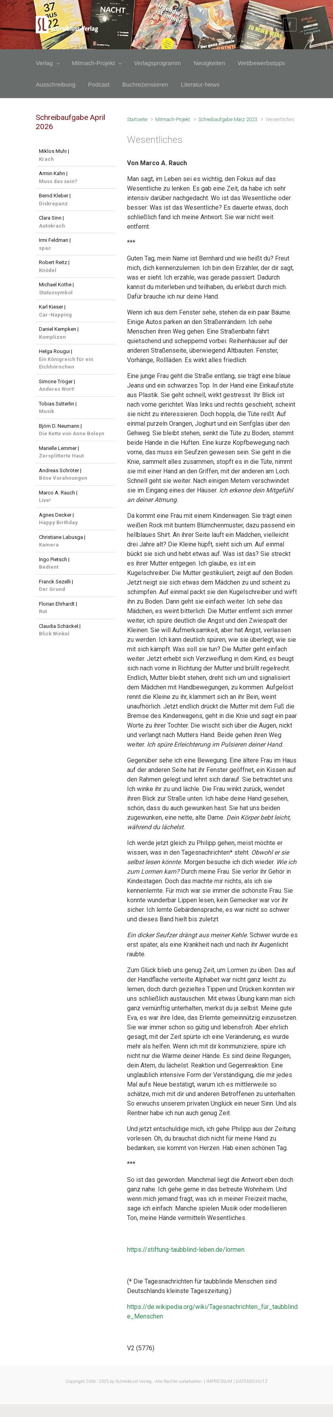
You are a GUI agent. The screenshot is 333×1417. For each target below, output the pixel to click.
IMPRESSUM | (220, 1381)
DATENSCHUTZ (252, 1381)
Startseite (137, 119)
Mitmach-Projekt (172, 119)
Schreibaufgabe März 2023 (227, 119)
